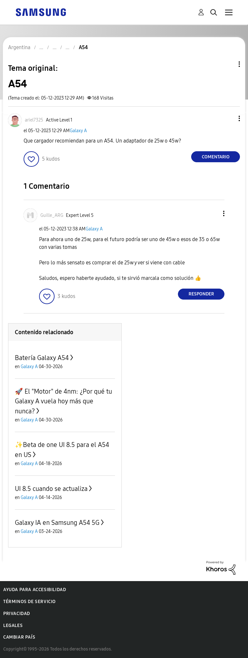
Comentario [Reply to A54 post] (216, 157)
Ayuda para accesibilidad (34, 589)
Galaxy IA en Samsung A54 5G (57, 522)
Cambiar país (19, 637)
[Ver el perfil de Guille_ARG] (51, 215)
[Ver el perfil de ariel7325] (34, 120)
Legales (13, 625)
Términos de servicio (29, 601)
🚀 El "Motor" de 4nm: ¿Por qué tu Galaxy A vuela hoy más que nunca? (63, 401)
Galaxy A (78, 130)
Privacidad (16, 613)
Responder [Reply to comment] (201, 294)
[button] (228, 118)
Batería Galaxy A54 (42, 358)
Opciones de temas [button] (228, 64)
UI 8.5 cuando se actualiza (51, 489)
